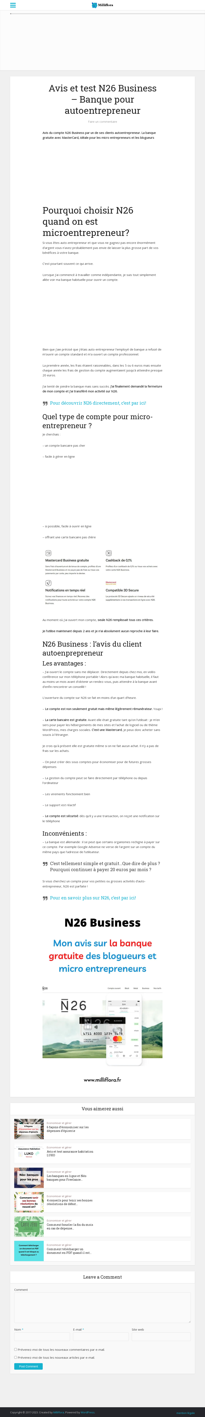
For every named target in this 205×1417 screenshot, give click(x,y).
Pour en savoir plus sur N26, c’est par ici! (93, 898)
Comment (21, 1290)
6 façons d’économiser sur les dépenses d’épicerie (68, 1129)
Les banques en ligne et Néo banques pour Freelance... (66, 1177)
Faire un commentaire (102, 122)
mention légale (186, 1413)
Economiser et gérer (59, 1123)
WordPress (88, 1412)
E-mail (78, 1329)
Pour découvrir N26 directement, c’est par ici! (98, 403)
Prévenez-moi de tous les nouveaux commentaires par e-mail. (61, 1350)
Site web (138, 1329)
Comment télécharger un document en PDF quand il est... (69, 1251)
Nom (18, 1329)
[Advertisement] (102, 174)
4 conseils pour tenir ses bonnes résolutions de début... (70, 1202)
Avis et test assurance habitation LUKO (70, 1153)
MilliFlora (58, 1412)
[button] (102, 578)
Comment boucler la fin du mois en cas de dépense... (70, 1226)
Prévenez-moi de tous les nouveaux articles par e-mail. (56, 1357)
